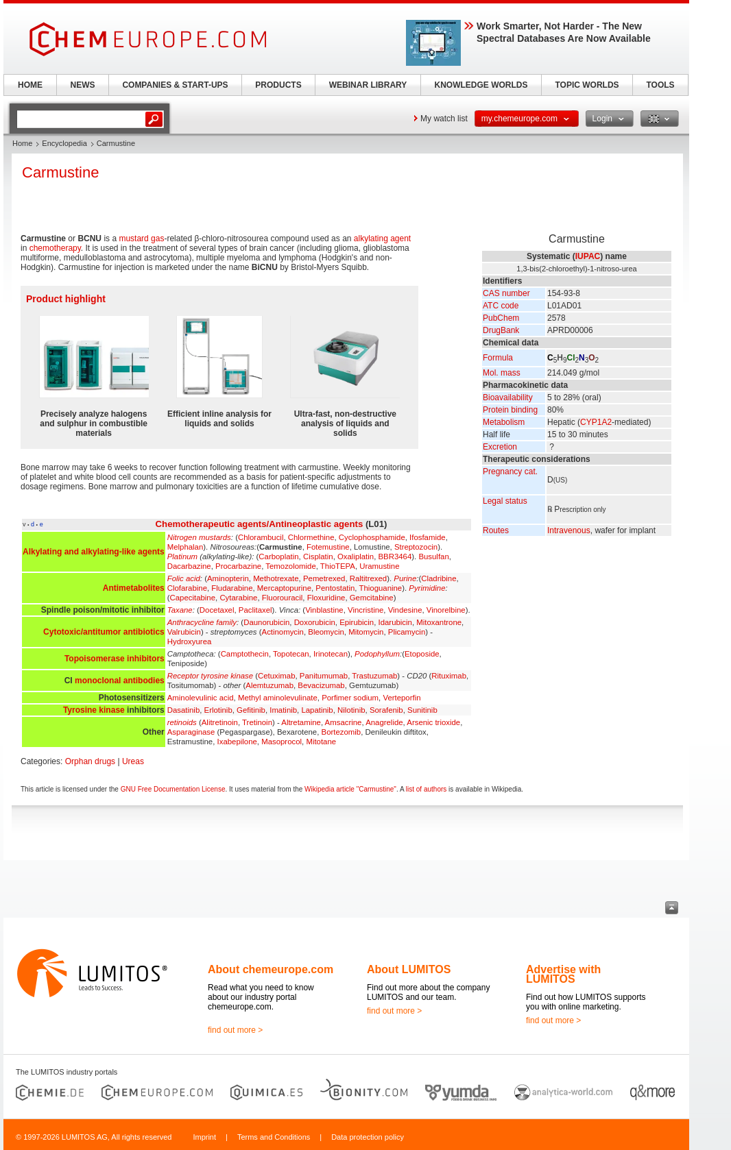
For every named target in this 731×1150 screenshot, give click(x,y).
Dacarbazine (189, 566)
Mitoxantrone (439, 622)
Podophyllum (377, 654)
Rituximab (448, 676)
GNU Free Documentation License (173, 789)
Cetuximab (276, 676)
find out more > (235, 1030)
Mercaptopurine (284, 588)
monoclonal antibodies (120, 680)
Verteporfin (401, 698)
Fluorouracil (282, 598)
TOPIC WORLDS (587, 85)
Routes (496, 530)
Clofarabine (187, 588)
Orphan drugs (90, 761)
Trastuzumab (374, 676)
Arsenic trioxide (433, 722)
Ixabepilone (237, 741)
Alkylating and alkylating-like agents (94, 551)
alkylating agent (382, 238)
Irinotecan (330, 654)
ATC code (500, 305)
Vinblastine (324, 610)
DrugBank (501, 330)
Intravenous (568, 530)
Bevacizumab (321, 685)
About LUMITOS (409, 969)
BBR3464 (395, 556)
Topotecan (291, 654)
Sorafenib (386, 710)
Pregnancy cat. (510, 471)
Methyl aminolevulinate (277, 698)
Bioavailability (508, 397)
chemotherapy (55, 248)
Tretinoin (257, 722)
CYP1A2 (596, 422)
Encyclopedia (64, 143)
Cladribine (438, 578)
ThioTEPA (337, 566)
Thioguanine (380, 588)
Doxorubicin (314, 622)
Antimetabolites (134, 588)
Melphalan (185, 547)
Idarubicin (395, 622)
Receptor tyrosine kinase (210, 676)
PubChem (501, 318)
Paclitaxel (255, 610)
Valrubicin (184, 632)
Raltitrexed (368, 578)
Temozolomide (290, 566)
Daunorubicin (266, 622)
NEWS (83, 85)
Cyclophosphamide (372, 537)
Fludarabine (231, 588)
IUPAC (587, 256)
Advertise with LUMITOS (563, 974)
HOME (30, 85)
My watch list (444, 118)
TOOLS (660, 85)
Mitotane (321, 741)
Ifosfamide (427, 537)
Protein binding (510, 410)
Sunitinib (422, 710)
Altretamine (301, 722)
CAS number (506, 293)
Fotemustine (328, 547)
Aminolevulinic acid (200, 698)
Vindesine (405, 610)
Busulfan (433, 556)
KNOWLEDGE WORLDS (481, 85)
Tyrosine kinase (94, 710)
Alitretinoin (220, 722)
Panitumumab (324, 676)
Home (22, 143)
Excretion (500, 447)
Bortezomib (341, 732)
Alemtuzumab (269, 685)
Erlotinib (218, 710)
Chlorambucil (260, 537)
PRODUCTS (278, 85)
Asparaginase (191, 732)
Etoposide (422, 654)
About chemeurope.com (270, 969)
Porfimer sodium (350, 698)
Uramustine (379, 566)
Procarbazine (238, 566)
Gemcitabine (372, 598)
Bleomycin (326, 632)
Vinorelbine (446, 610)
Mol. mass (501, 373)
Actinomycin (283, 632)
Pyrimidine (427, 588)
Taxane (180, 610)
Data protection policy (367, 1137)
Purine (405, 578)
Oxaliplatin (355, 556)
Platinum (182, 556)
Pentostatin (335, 588)
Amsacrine (343, 722)
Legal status (505, 501)
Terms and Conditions (273, 1137)
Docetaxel (217, 610)
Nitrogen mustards (199, 537)
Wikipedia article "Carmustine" (350, 789)
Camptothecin (245, 654)
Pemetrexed (324, 578)
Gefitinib (251, 710)
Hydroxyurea (189, 641)
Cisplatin (318, 556)
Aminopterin (228, 578)
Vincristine (365, 610)
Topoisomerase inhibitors (114, 658)
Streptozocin (416, 547)
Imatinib (283, 710)
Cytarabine (238, 598)
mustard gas (141, 238)
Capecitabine (193, 598)
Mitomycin (365, 632)
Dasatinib (183, 710)
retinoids (182, 722)
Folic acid (183, 578)
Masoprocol (281, 741)
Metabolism (504, 422)
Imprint (204, 1137)
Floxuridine (326, 598)
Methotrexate (275, 578)
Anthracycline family (202, 622)
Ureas (133, 761)
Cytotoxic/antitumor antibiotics (104, 632)
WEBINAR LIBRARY (368, 85)
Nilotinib (351, 710)
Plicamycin (406, 632)
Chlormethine (311, 537)
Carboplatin (278, 556)
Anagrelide (384, 722)
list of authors (426, 789)
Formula (498, 358)
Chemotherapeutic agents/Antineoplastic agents (259, 524)
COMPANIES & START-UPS (175, 85)
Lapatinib (317, 710)
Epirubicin (356, 622)
